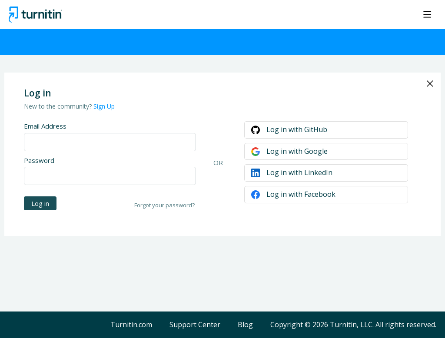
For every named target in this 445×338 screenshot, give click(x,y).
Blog (245, 325)
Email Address (45, 126)
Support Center (194, 325)
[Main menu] (427, 14)
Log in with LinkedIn (299, 172)
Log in (40, 203)
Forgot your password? (164, 205)
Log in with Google (297, 151)
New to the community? (58, 106)
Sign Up (104, 106)
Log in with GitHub (296, 129)
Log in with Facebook (300, 194)
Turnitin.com (131, 325)
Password (39, 160)
